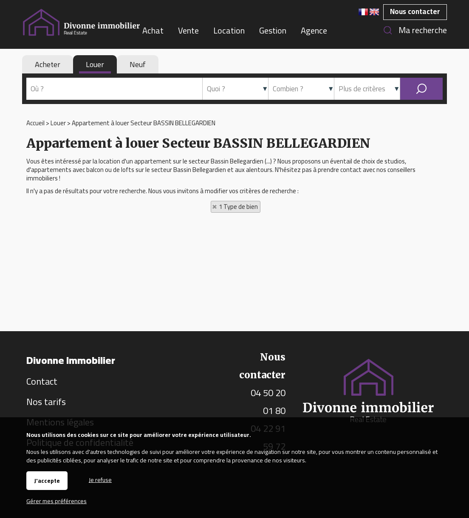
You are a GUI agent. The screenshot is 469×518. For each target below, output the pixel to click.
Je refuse (100, 479)
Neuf (138, 64)
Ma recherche (422, 30)
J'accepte (47, 480)
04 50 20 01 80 (268, 401)
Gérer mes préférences (56, 501)
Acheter (47, 64)
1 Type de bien (238, 207)
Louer (95, 64)
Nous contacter (415, 11)
